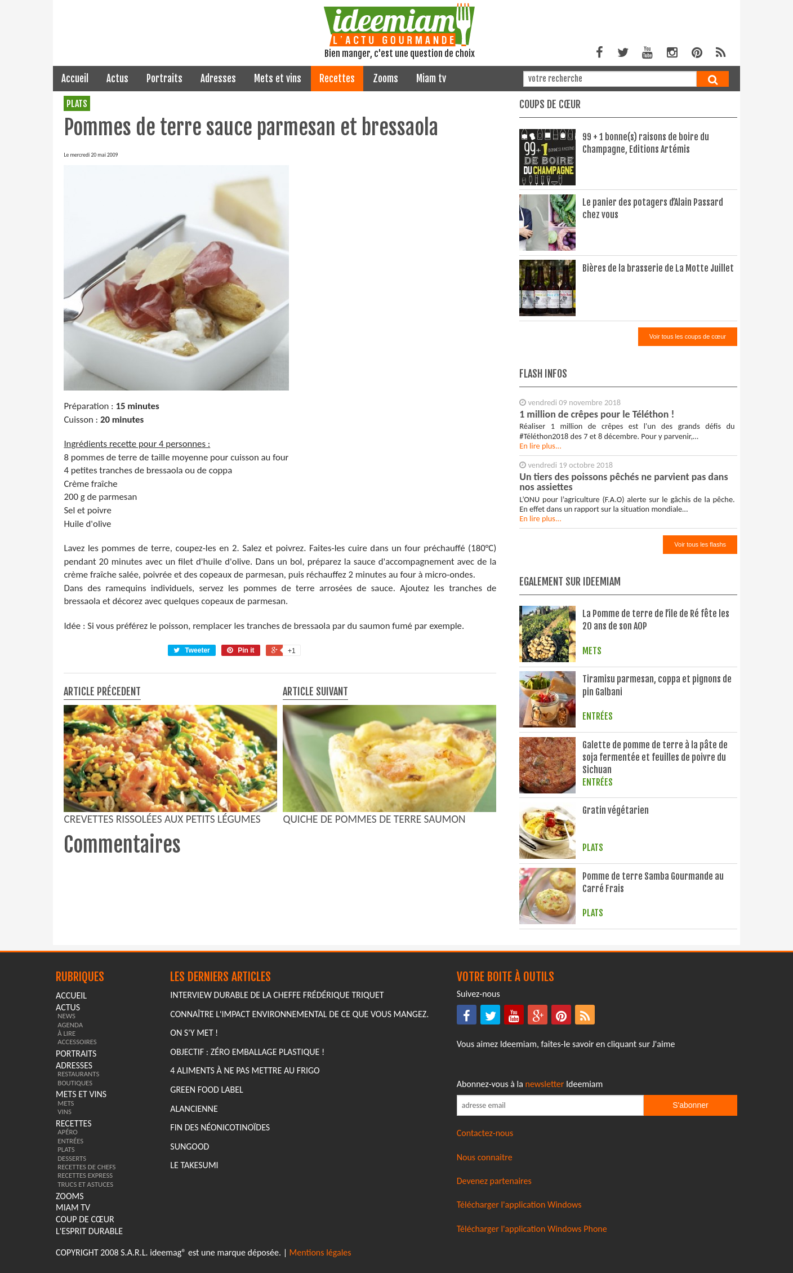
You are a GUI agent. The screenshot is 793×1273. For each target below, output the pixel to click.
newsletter (544, 1084)
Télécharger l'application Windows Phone (532, 1228)
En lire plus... (540, 446)
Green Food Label (206, 1089)
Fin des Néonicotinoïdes (220, 1127)
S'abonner (690, 1105)
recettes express (85, 1175)
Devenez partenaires (494, 1181)
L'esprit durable (89, 1231)
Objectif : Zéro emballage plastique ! (247, 1051)
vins (64, 1111)
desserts (71, 1158)
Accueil (74, 79)
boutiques (74, 1083)
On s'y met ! (194, 1032)
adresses (218, 79)
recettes (337, 79)
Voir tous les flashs (700, 544)
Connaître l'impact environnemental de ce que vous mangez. (299, 1014)
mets (65, 1103)
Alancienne (193, 1108)
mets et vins (277, 79)
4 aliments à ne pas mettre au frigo (244, 1070)
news (66, 1016)
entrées (70, 1141)
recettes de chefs (86, 1167)
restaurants (78, 1074)
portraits (164, 79)
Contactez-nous (485, 1133)
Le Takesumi (194, 1165)
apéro (67, 1132)
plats (76, 103)
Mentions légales (320, 1252)
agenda (70, 1025)
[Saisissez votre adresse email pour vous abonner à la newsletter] (550, 1105)
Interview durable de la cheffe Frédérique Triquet (277, 995)
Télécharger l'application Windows (519, 1204)
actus (117, 79)
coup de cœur (85, 1219)
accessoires (77, 1041)
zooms (385, 79)
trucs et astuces (85, 1184)
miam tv (431, 79)
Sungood (189, 1146)
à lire (66, 1033)
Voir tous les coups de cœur (687, 336)
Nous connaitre (485, 1157)
